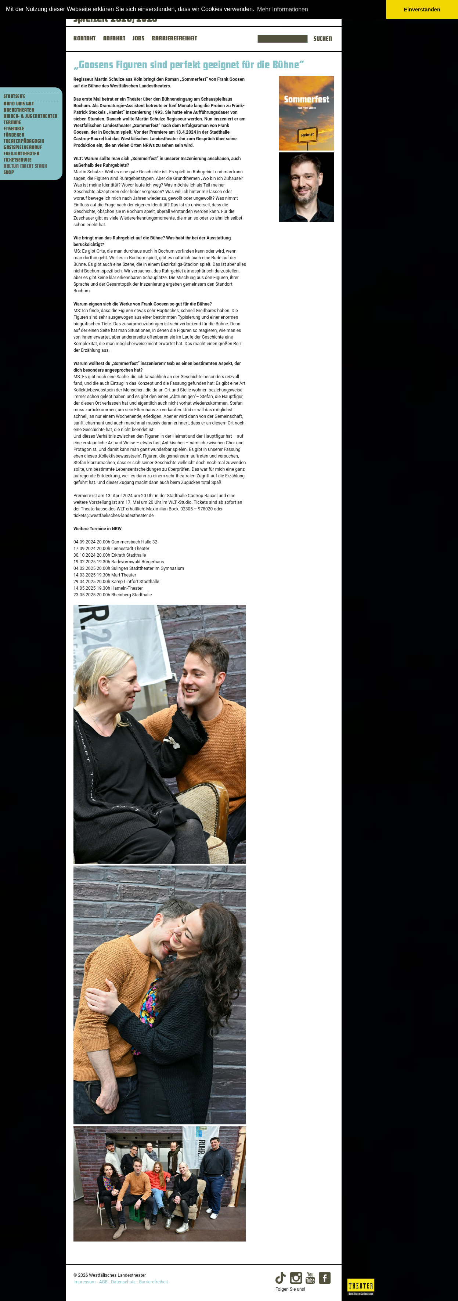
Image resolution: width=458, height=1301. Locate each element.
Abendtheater (19, 110)
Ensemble (14, 128)
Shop (9, 172)
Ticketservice (18, 160)
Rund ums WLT (19, 103)
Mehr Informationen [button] (282, 9)
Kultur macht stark (25, 166)
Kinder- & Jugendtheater (31, 116)
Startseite (14, 96)
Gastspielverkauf (23, 147)
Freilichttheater (21, 153)
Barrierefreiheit (153, 1281)
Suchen (323, 39)
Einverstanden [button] (422, 9)
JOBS (138, 38)
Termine (12, 122)
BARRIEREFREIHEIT (174, 38)
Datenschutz (123, 1281)
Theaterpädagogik (24, 141)
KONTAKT (84, 38)
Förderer (14, 135)
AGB (103, 1281)
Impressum (84, 1281)
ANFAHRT (114, 38)
